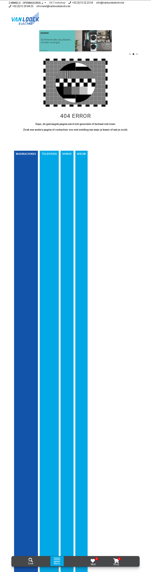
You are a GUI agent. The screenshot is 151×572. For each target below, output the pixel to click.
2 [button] (133, 54)
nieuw (81, 153)
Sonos (67, 153)
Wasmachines (26, 153)
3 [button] (137, 54)
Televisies (49, 153)
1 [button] (130, 54)
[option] (75, 41)
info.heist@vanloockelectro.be (54, 6)
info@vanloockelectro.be (110, 2)
